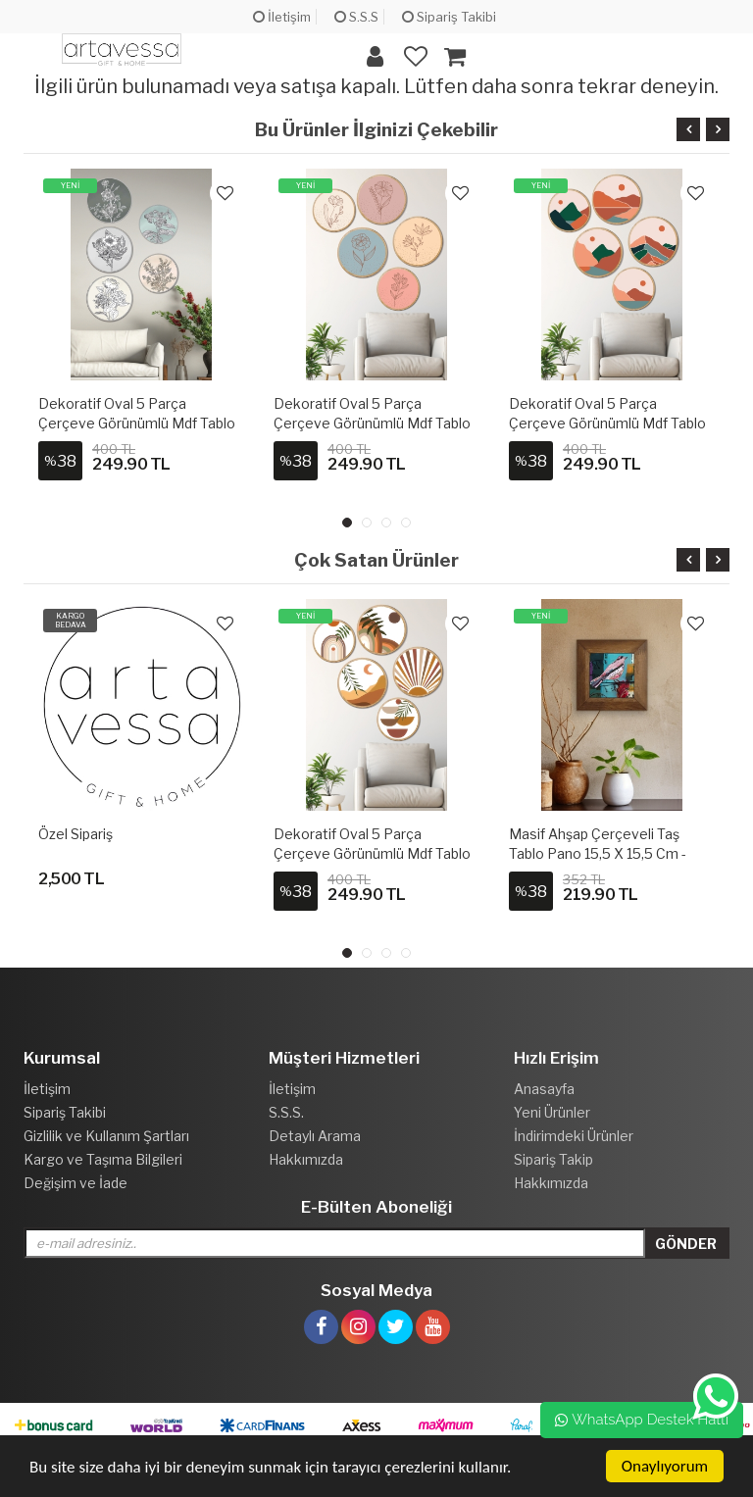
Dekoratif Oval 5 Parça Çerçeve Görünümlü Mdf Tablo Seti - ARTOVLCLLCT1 (372, 853)
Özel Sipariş (75, 833)
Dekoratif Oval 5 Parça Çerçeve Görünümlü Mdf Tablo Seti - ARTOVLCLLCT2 (136, 423)
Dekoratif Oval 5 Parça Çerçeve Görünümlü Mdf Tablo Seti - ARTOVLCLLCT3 (372, 423)
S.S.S (356, 17)
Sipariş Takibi (449, 17)
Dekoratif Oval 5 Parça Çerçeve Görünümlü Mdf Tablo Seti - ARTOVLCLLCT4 (607, 423)
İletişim (282, 17)
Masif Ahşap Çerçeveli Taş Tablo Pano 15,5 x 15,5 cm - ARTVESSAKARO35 (597, 853)
